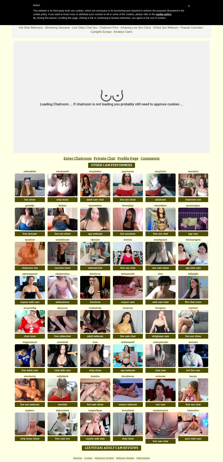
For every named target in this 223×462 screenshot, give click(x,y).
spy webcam (95, 233)
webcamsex (62, 302)
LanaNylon (193, 410)
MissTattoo (160, 205)
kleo (160, 273)
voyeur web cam (29, 302)
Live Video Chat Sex (84, 27)
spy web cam (193, 268)
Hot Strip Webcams (31, 27)
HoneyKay (127, 205)
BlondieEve (127, 376)
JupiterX (29, 410)
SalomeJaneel (29, 273)
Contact (88, 458)
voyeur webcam (128, 404)
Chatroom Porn (108, 27)
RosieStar (160, 376)
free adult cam (30, 370)
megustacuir (30, 342)
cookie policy (163, 14)
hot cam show (95, 404)
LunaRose (128, 308)
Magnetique (95, 410)
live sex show (128, 199)
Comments (150, 158)
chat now (160, 370)
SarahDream (62, 239)
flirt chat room (193, 302)
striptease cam (160, 336)
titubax (63, 205)
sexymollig (30, 308)
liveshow (95, 302)
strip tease (62, 199)
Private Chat (104, 158)
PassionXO (128, 171)
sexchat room (62, 268)
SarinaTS (193, 342)
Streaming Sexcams (57, 27)
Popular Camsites (192, 27)
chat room (30, 336)
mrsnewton (95, 205)
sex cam (160, 404)
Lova (95, 342)
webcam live (95, 268)
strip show (95, 370)
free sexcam (30, 233)
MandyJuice (160, 239)
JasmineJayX (193, 205)
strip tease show (29, 438)
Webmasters (143, 458)
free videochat (62, 336)
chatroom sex (193, 199)
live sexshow (127, 233)
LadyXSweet (62, 410)
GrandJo (29, 205)
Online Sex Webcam (166, 27)
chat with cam (62, 370)
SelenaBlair (30, 171)
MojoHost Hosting (104, 458)
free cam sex (62, 438)
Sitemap (77, 458)
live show (29, 199)
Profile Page (128, 158)
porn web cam (193, 438)
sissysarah (62, 171)
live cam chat (128, 336)
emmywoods (160, 342)
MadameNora (160, 410)
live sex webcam (29, 404)
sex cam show (160, 268)
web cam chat (160, 302)
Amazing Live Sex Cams (136, 27)
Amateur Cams (123, 31)
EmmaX (128, 239)
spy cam (193, 233)
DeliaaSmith (127, 273)
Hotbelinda (95, 308)
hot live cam (193, 370)
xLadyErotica (62, 273)
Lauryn (193, 376)
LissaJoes (160, 308)
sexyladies (95, 171)
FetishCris (95, 273)
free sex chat (160, 233)
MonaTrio (193, 171)
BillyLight (193, 273)
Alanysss (62, 308)
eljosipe (95, 239)
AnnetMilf (62, 342)
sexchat (62, 404)
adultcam (160, 199)
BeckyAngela (193, 239)
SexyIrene (160, 171)
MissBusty (30, 376)
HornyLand (128, 410)
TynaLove (30, 239)
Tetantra (95, 376)
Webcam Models (125, 458)
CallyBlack (62, 376)
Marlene (193, 308)
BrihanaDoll (127, 342)
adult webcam (95, 336)
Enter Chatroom (78, 158)
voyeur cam (128, 302)
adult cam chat (95, 199)
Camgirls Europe (101, 31)
